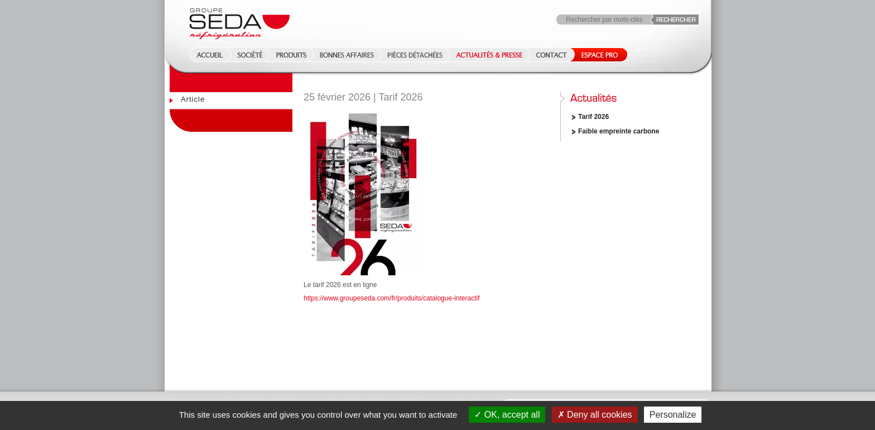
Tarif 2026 (593, 117)
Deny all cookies (594, 414)
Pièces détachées (415, 54)
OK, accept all (507, 414)
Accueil (206, 54)
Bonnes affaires (347, 54)
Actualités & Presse (489, 54)
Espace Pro (597, 54)
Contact (551, 54)
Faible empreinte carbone (618, 131)
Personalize (673, 414)
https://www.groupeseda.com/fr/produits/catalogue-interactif (392, 298)
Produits (291, 54)
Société (250, 54)
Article (193, 99)
